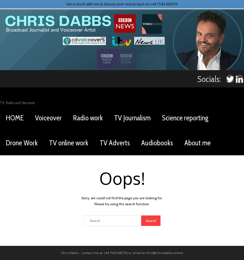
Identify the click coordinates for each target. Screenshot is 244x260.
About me (197, 143)
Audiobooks (157, 143)
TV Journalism (132, 118)
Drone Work (22, 143)
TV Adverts (115, 143)
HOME (15, 118)
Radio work (88, 118)
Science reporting (185, 118)
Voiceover (48, 118)
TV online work (68, 143)
